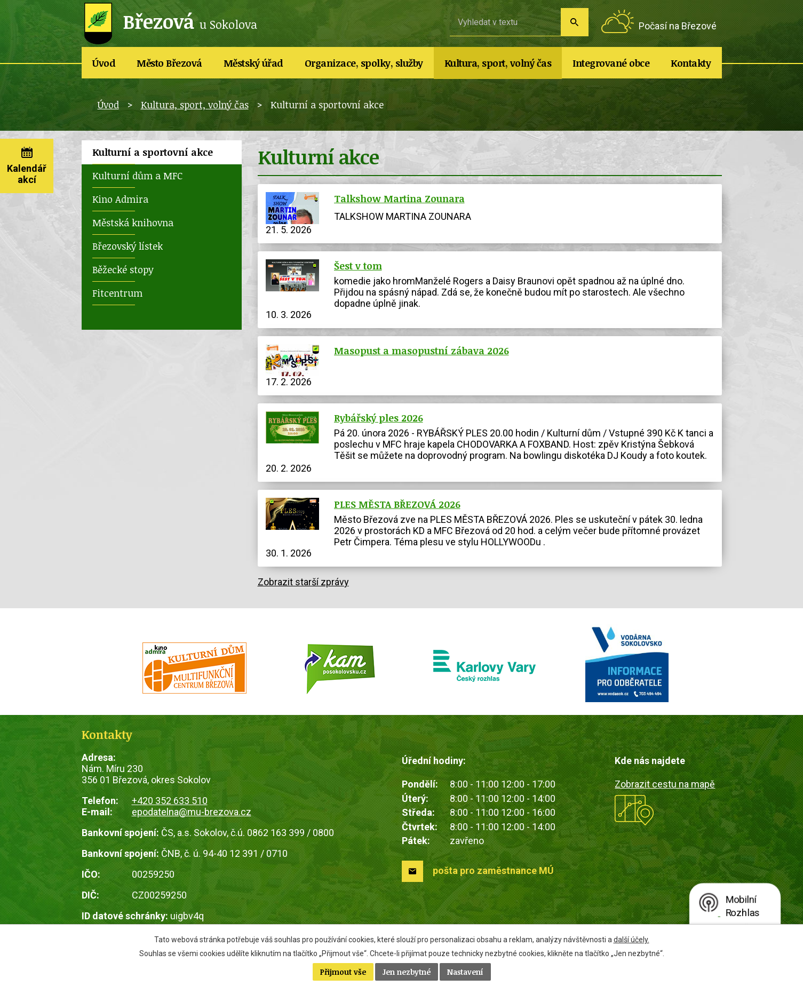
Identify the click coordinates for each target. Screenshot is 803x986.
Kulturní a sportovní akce (152, 152)
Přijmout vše (343, 972)
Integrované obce (611, 63)
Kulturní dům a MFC (137, 175)
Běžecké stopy (123, 269)
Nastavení (465, 972)
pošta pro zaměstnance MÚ (493, 870)
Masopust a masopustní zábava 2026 (421, 350)
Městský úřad (253, 63)
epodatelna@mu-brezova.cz (191, 811)
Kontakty (691, 63)
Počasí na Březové (678, 25)
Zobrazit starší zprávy (303, 581)
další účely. (631, 939)
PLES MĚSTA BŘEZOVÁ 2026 (397, 504)
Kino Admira (120, 199)
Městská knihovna (132, 222)
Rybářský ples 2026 (378, 417)
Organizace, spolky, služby (364, 63)
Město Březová (169, 63)
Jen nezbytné (407, 972)
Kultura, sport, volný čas (498, 63)
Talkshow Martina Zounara (399, 198)
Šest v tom (358, 265)
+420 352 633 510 (170, 800)
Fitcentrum (117, 293)
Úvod (103, 63)
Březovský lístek (127, 246)
